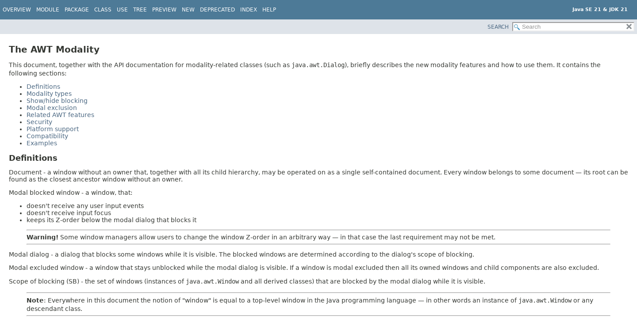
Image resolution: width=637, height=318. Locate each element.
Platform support (53, 128)
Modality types (49, 93)
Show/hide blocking (57, 100)
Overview (17, 10)
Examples (42, 143)
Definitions (43, 86)
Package (77, 10)
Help (269, 10)
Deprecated (217, 10)
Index (248, 10)
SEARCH (498, 27)
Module (47, 10)
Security (39, 121)
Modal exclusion (52, 107)
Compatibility (47, 136)
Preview (164, 10)
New (188, 10)
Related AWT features (60, 114)
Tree (140, 10)
